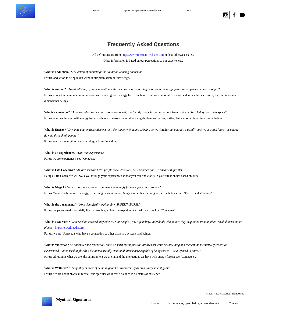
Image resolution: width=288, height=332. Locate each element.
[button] (267, 14)
